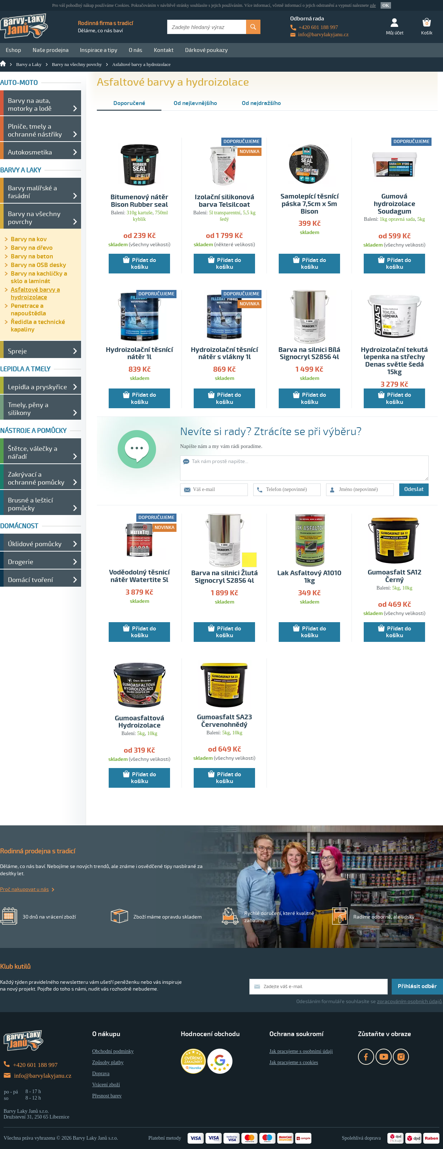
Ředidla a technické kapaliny (38, 325)
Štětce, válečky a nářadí (32, 453)
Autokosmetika (30, 152)
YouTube (384, 1057)
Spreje (17, 351)
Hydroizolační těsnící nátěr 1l (139, 353)
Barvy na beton (32, 256)
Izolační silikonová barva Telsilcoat (224, 201)
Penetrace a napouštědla (28, 309)
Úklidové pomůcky (35, 544)
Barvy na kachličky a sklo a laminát (39, 277)
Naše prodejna (51, 50)
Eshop (13, 50)
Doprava (100, 1073)
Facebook (366, 1057)
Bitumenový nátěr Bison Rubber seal (139, 201)
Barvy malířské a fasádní (32, 192)
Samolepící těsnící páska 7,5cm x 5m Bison (310, 204)
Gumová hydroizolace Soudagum (394, 204)
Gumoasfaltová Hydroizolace (139, 722)
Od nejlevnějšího (195, 103)
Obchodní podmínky (113, 1051)
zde (373, 5)
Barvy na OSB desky (38, 265)
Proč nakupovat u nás (24, 889)
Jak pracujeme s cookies (293, 1062)
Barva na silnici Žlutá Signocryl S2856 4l (224, 577)
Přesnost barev (107, 1095)
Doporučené (129, 103)
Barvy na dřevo (32, 248)
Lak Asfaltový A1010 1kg (309, 577)
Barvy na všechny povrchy (77, 64)
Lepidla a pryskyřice (37, 387)
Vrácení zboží (106, 1084)
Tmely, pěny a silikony (28, 409)
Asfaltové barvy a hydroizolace (141, 64)
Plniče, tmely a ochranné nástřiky (35, 130)
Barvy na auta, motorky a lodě (30, 105)
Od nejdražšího (261, 103)
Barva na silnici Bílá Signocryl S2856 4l (309, 353)
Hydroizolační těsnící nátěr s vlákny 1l (224, 353)
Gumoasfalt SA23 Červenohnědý (224, 721)
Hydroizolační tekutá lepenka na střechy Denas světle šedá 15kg (394, 361)
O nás (135, 50)
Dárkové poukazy (206, 50)
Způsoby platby (108, 1062)
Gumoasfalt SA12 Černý (394, 576)
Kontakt (164, 50)
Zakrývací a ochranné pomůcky (36, 478)
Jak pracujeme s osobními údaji (301, 1051)
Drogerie (20, 562)
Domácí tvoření (30, 580)
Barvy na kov (29, 239)
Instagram (401, 1057)
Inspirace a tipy (98, 50)
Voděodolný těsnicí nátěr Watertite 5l (139, 576)
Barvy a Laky (29, 64)
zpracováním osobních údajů (409, 1001)
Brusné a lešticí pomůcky (30, 504)
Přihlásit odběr (417, 986)
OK (385, 5)
